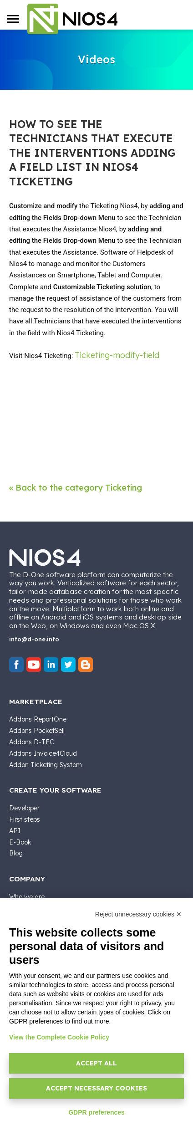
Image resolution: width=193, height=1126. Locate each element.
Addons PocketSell (37, 731)
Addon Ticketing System (45, 765)
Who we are (27, 897)
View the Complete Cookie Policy (59, 1037)
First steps (24, 819)
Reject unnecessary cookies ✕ (138, 914)
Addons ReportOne (37, 719)
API (14, 831)
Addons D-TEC (31, 742)
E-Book (20, 842)
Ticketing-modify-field (117, 355)
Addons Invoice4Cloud (43, 753)
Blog (16, 853)
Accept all (96, 1063)
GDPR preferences (96, 1112)
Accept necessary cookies (96, 1088)
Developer (24, 808)
